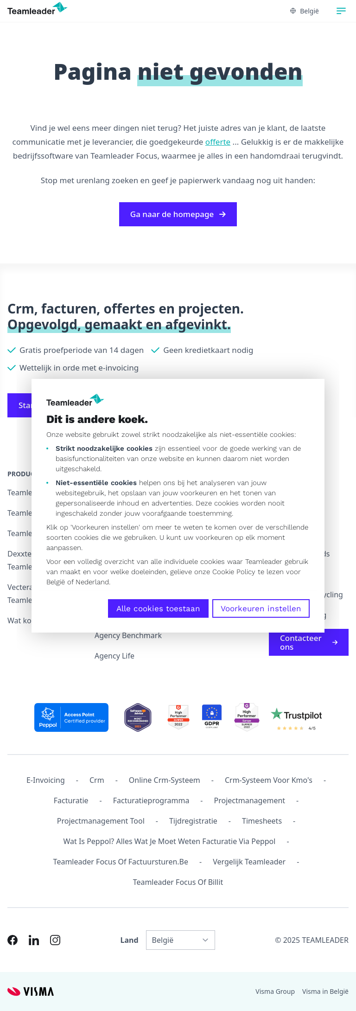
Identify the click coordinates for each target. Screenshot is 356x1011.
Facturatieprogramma (151, 800)
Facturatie (71, 800)
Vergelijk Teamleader (249, 862)
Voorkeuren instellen (261, 608)
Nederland (92, 582)
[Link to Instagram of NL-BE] (55, 940)
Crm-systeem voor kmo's (268, 780)
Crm (96, 780)
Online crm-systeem (164, 780)
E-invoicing (45, 780)
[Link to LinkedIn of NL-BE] (34, 940)
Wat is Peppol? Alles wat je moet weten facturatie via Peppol (169, 841)
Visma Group (275, 991)
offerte (217, 141)
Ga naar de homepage (178, 214)
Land (130, 940)
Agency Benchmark (128, 635)
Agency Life (114, 656)
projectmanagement (250, 800)
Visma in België (325, 991)
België (55, 582)
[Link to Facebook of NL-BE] (12, 940)
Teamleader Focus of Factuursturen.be (120, 862)
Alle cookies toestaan (158, 608)
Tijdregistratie (193, 821)
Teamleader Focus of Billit (178, 882)
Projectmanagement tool (101, 821)
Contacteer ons (308, 642)
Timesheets (262, 821)
